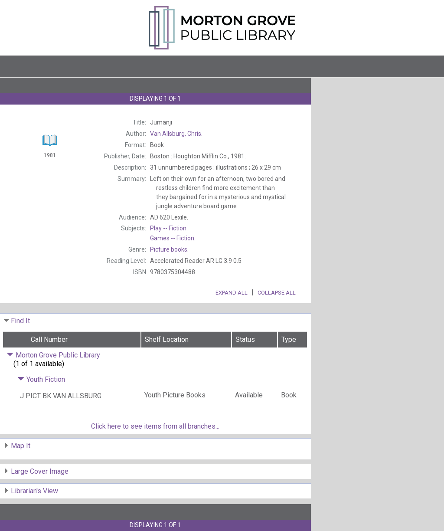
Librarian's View (34, 491)
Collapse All (277, 292)
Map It (20, 446)
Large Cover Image (40, 471)
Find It (20, 321)
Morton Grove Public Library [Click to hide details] (53, 355)
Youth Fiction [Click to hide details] (41, 379)
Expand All (231, 292)
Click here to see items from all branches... (155, 426)
